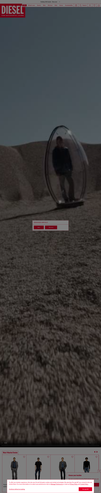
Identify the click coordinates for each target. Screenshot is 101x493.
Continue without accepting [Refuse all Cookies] (17, 489)
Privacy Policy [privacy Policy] (74, 484)
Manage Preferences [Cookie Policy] (57, 484)
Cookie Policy (84, 484)
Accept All (85, 489)
